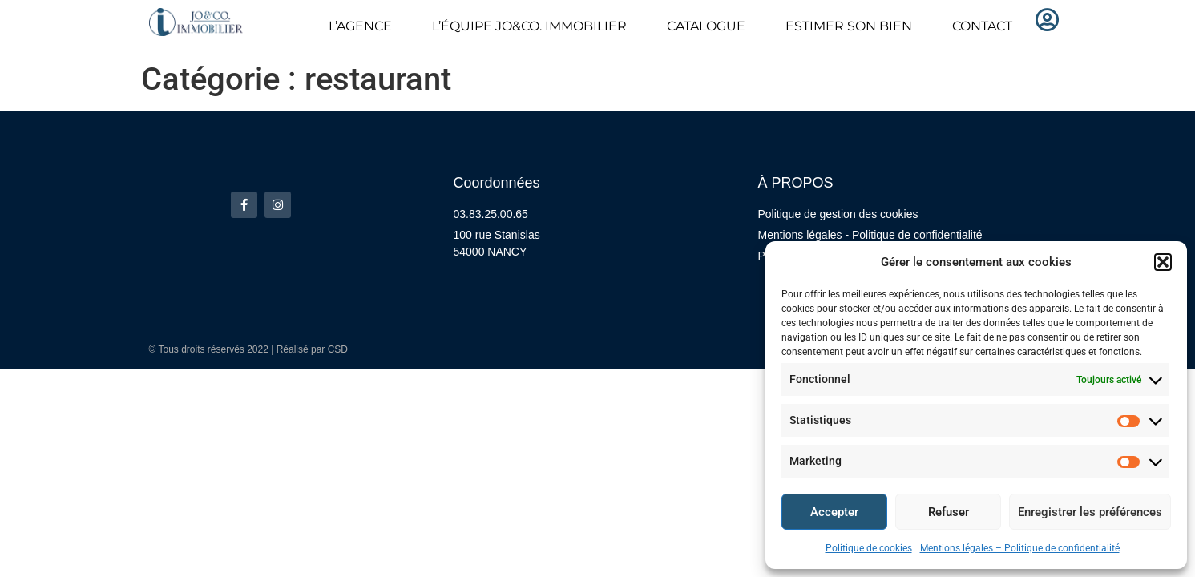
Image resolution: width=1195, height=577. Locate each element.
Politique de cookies (869, 548)
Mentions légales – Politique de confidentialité (1020, 548)
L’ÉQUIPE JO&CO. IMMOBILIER (529, 26)
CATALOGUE (706, 26)
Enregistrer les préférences (1090, 512)
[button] (1163, 262)
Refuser (948, 512)
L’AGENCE (360, 26)
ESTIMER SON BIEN (848, 26)
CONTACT (982, 26)
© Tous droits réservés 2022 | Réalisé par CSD (249, 349)
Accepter (834, 512)
